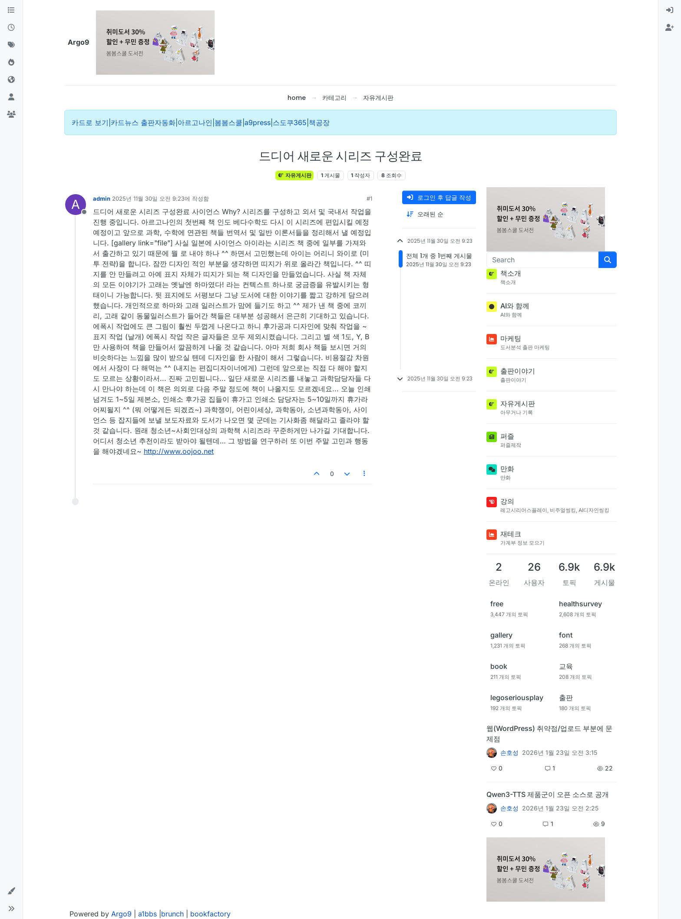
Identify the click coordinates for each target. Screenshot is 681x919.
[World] (11, 80)
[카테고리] (11, 10)
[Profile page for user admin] (75, 204)
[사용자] (11, 97)
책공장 (319, 122)
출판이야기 (517, 371)
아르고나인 (195, 122)
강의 (507, 501)
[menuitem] (670, 10)
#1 (369, 198)
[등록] (670, 28)
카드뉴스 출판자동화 (143, 122)
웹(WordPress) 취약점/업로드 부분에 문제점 (549, 733)
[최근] (11, 28)
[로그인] (670, 10)
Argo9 (121, 913)
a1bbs (147, 913)
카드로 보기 (90, 122)
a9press (258, 122)
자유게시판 (294, 175)
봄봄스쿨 (228, 122)
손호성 (509, 753)
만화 (507, 468)
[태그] (11, 45)
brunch (172, 913)
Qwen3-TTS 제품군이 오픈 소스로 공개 (547, 794)
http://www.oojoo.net (179, 451)
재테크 (510, 533)
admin (101, 198)
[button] (11, 891)
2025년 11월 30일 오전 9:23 (148, 198)
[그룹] (11, 115)
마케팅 (510, 338)
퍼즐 (507, 436)
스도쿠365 (290, 122)
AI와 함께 (514, 305)
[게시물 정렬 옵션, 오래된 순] (439, 214)
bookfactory (210, 913)
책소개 (510, 273)
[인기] (11, 62)
